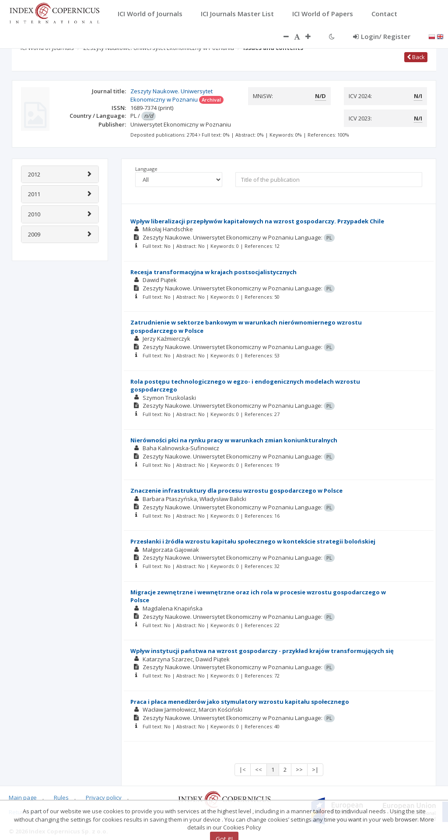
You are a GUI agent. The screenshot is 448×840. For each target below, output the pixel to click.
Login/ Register (381, 36)
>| (315, 769)
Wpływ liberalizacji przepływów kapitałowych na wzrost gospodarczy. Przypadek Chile (257, 221)
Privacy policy (104, 797)
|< (242, 769)
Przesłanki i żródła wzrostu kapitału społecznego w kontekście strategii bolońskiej (252, 541)
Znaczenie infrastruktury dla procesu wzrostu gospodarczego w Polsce (236, 490)
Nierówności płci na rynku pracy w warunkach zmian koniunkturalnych (233, 440)
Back (416, 57)
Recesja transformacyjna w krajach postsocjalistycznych (213, 272)
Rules (61, 797)
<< (258, 769)
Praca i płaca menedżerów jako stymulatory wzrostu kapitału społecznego (239, 702)
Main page (23, 797)
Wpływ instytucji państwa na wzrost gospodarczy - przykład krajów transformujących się (262, 651)
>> (299, 769)
